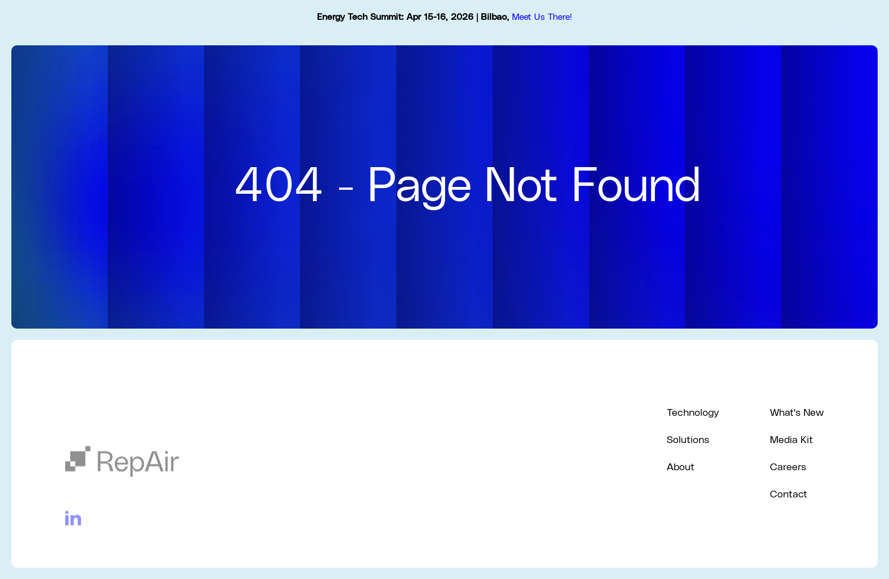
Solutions (688, 440)
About (681, 467)
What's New (797, 413)
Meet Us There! (542, 17)
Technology (693, 413)
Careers (788, 467)
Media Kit (791, 440)
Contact (788, 494)
